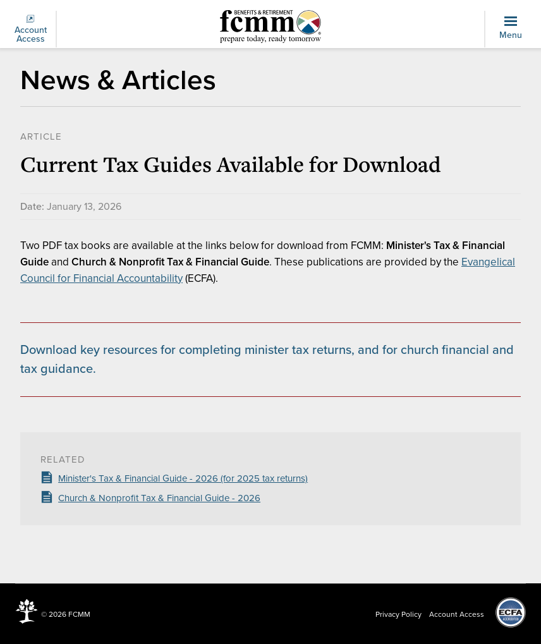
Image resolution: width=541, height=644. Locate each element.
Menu (510, 28)
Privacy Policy (398, 614)
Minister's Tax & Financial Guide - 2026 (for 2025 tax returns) (183, 478)
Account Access (30, 29)
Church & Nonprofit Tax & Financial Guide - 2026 (159, 498)
